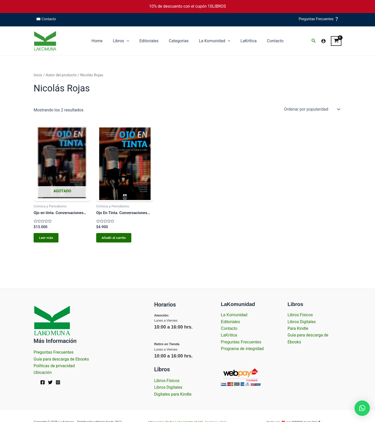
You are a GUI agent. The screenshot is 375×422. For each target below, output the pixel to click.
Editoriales (151, 40)
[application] (130, 41)
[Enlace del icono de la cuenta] (323, 41)
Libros (125, 41)
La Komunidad (212, 41)
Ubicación (43, 372)
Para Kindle (298, 328)
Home (103, 40)
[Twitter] (50, 382)
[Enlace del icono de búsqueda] (313, 41)
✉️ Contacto (46, 19)
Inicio (38, 75)
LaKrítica (244, 40)
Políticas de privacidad (54, 365)
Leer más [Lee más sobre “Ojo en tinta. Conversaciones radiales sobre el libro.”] (45, 238)
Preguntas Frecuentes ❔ (319, 19)
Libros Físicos (167, 380)
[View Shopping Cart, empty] (336, 41)
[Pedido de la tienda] (311, 109)
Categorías (179, 40)
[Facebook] (42, 382)
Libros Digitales (168, 387)
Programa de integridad (242, 348)
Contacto (269, 40)
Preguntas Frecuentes (54, 352)
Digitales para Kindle (172, 394)
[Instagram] (58, 382)
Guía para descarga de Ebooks (61, 359)
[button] (362, 408)
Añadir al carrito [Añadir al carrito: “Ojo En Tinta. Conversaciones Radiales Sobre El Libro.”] (113, 238)
